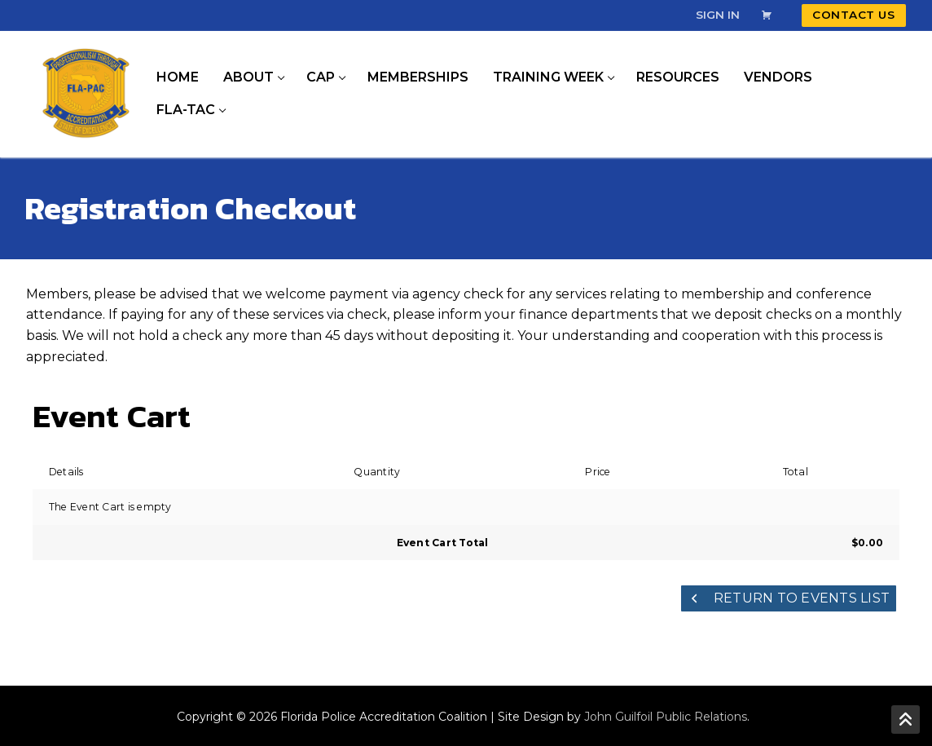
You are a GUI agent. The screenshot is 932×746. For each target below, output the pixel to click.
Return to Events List (789, 598)
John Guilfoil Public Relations (665, 716)
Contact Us (853, 14)
